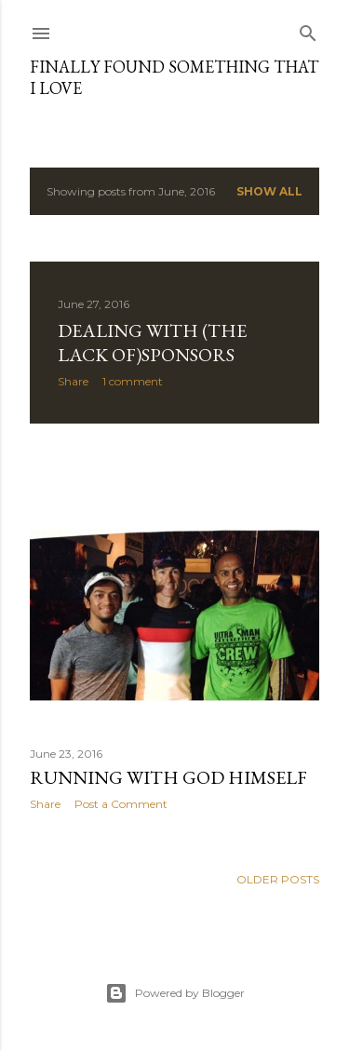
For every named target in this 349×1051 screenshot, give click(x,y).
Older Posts (277, 879)
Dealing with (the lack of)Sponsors (152, 342)
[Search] (308, 29)
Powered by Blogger (175, 993)
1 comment (132, 381)
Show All (269, 191)
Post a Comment (121, 804)
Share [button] (73, 381)
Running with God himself (168, 777)
